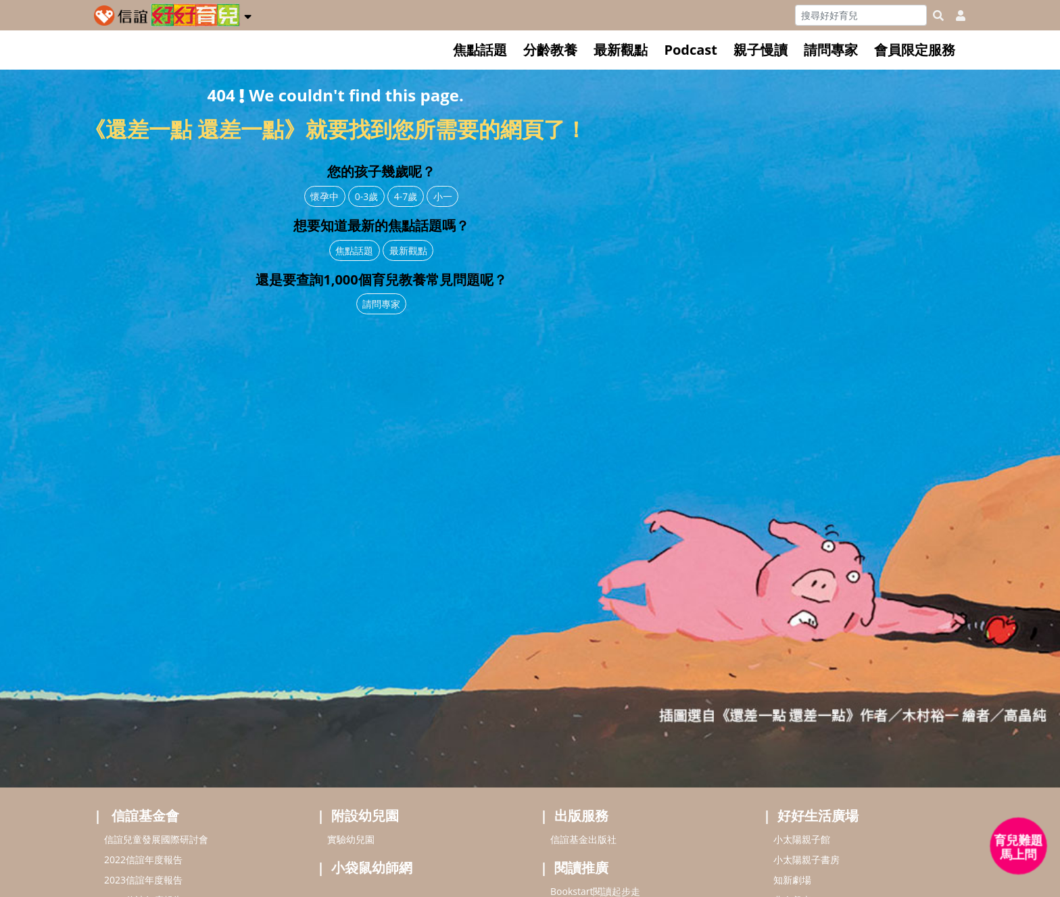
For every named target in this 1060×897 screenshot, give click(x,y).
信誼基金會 (145, 815)
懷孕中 (324, 196)
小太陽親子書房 (806, 859)
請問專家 (831, 50)
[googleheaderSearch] (938, 15)
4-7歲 (406, 196)
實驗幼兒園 (351, 839)
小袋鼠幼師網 (371, 867)
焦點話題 (480, 50)
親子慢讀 (760, 50)
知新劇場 (792, 879)
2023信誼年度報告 (143, 879)
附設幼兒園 (365, 815)
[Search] (861, 15)
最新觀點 (621, 50)
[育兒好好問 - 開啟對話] (1018, 846)
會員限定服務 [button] (914, 50)
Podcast (690, 50)
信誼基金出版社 (583, 839)
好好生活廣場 (818, 815)
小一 (442, 196)
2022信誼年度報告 (143, 859)
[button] (247, 14)
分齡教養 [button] (550, 50)
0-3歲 (367, 196)
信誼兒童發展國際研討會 (156, 839)
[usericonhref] (955, 15)
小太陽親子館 (801, 839)
